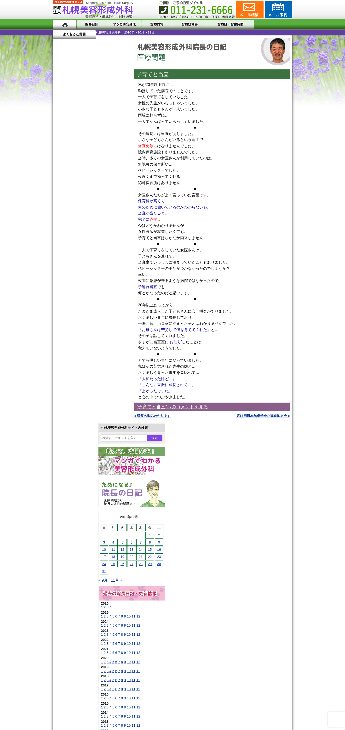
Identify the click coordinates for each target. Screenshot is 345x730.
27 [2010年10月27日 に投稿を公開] (88, 179)
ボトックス (77, 566)
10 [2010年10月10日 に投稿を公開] (61, 164)
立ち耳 (74, 489)
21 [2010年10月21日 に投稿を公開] (97, 172)
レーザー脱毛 (79, 497)
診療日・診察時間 (225, 24)
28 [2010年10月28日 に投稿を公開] (97, 179)
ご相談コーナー (249, 9)
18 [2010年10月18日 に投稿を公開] (70, 172)
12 (95, 231)
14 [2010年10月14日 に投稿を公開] (97, 164)
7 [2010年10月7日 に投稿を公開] (97, 157)
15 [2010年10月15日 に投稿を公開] (107, 164)
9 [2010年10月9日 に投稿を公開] (116, 157)
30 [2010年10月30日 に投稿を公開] (116, 179)
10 (85, 231)
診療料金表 (184, 24)
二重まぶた (77, 454)
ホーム (64, 24)
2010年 (86, 32)
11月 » (73, 195)
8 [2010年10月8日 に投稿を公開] (107, 157)
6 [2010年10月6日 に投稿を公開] (88, 157)
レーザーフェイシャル (85, 506)
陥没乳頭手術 (79, 437)
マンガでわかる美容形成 (122, 24)
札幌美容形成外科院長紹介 (82, 644)
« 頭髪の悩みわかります (152, 416)
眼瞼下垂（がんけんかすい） (90, 428)
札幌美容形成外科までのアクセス (87, 618)
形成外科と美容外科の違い (82, 610)
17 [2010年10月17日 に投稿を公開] (61, 172)
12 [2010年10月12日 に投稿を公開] (79, 164)
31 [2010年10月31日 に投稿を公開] (61, 186)
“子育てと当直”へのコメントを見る (172, 406)
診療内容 (153, 24)
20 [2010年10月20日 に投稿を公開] (88, 172)
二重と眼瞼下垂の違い (79, 463)
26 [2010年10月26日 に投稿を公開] (79, 179)
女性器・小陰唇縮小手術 (87, 446)
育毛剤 (74, 523)
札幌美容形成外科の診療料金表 (85, 627)
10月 (98, 32)
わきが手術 (86, 471)
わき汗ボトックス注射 (85, 480)
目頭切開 (75, 558)
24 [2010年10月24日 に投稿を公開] (61, 179)
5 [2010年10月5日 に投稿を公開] (79, 157)
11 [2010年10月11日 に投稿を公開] (70, 164)
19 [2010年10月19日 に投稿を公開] (79, 172)
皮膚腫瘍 (75, 549)
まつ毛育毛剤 (79, 532)
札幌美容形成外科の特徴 (80, 601)
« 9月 (59, 195)
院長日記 (91, 24)
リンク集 (68, 653)
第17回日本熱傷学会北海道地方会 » (263, 416)
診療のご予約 (278, 9)
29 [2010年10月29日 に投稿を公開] (107, 179)
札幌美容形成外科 (65, 32)
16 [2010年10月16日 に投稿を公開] (116, 164)
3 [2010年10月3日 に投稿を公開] (61, 157)
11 (90, 231)
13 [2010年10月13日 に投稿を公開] (88, 164)
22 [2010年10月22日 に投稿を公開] (107, 172)
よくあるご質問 (270, 24)
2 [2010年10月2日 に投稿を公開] (116, 150)
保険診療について (75, 636)
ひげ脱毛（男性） (82, 515)
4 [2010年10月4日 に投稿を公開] (70, 157)
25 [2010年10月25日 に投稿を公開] (70, 179)
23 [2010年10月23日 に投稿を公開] (116, 172)
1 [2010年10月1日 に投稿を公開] (107, 150)
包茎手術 (75, 540)
